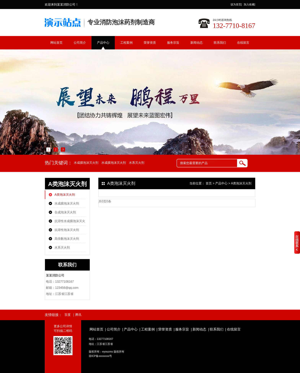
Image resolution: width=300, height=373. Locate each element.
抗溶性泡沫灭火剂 (67, 229)
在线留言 (243, 42)
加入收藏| (249, 4)
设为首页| (236, 4)
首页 (209, 183)
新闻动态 (196, 42)
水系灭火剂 (136, 162)
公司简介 (80, 42)
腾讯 (78, 314)
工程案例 (126, 42)
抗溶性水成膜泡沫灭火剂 (70, 222)
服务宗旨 (173, 42)
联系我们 (220, 42)
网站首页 (56, 42)
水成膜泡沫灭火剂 (86, 162)
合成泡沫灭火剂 (65, 212)
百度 (67, 314)
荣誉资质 (150, 42)
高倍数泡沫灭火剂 (67, 238)
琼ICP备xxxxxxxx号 (100, 355)
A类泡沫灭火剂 (65, 194)
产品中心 (103, 42)
